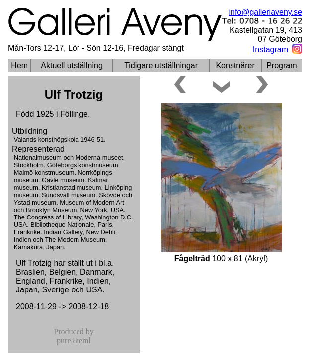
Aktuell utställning (72, 65)
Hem (19, 65)
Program (281, 65)
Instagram (270, 49)
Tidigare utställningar (161, 65)
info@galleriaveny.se (265, 12)
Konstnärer (235, 65)
